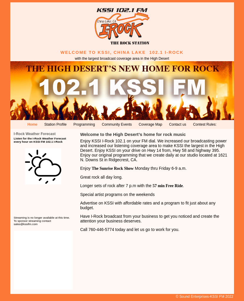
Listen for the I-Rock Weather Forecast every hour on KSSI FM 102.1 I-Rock (40, 140)
